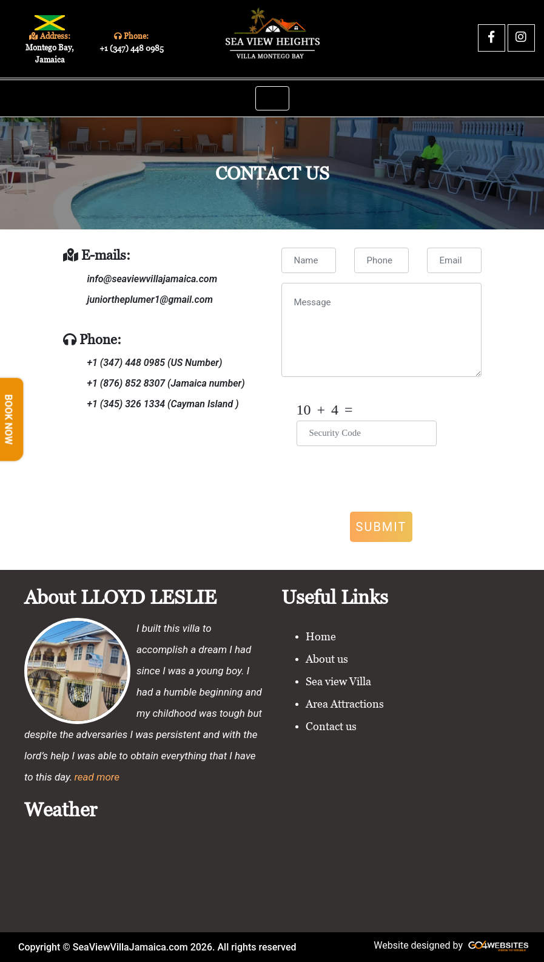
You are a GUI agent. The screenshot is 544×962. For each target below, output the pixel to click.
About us (327, 658)
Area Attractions (345, 703)
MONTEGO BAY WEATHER (272, 871)
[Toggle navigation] (272, 98)
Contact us (331, 726)
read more (96, 777)
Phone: (131, 42)
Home (321, 636)
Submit (381, 527)
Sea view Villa (338, 681)
